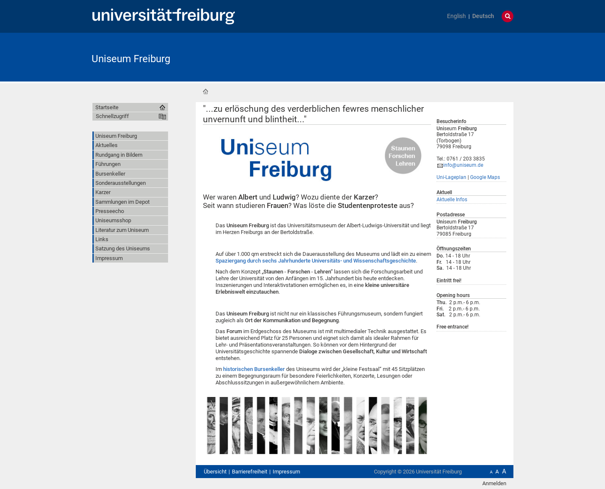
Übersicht (215, 471)
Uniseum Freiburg (131, 59)
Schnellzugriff (112, 116)
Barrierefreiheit (249, 471)
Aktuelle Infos (452, 199)
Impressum (286, 471)
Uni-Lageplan (451, 177)
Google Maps (485, 177)
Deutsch (483, 16)
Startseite (205, 92)
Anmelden (494, 483)
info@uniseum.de (463, 165)
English (456, 16)
